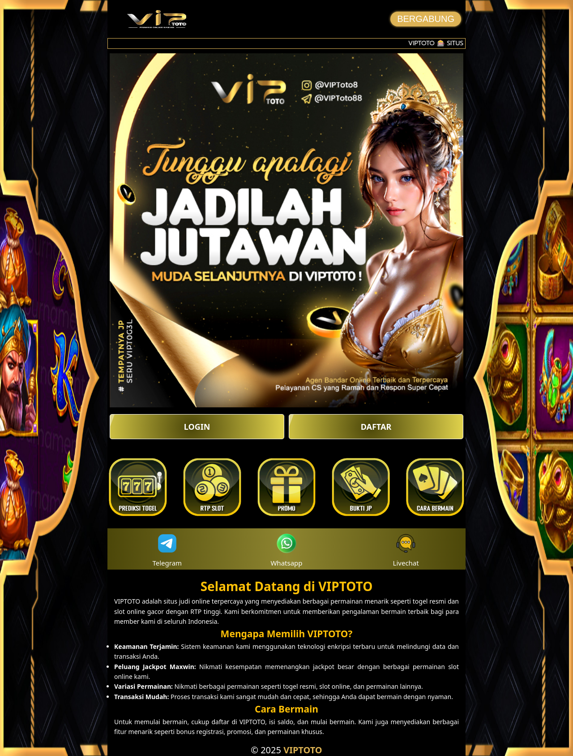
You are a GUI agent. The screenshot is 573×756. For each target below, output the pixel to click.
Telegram (167, 549)
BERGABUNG (425, 19)
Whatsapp (286, 549)
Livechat (406, 549)
